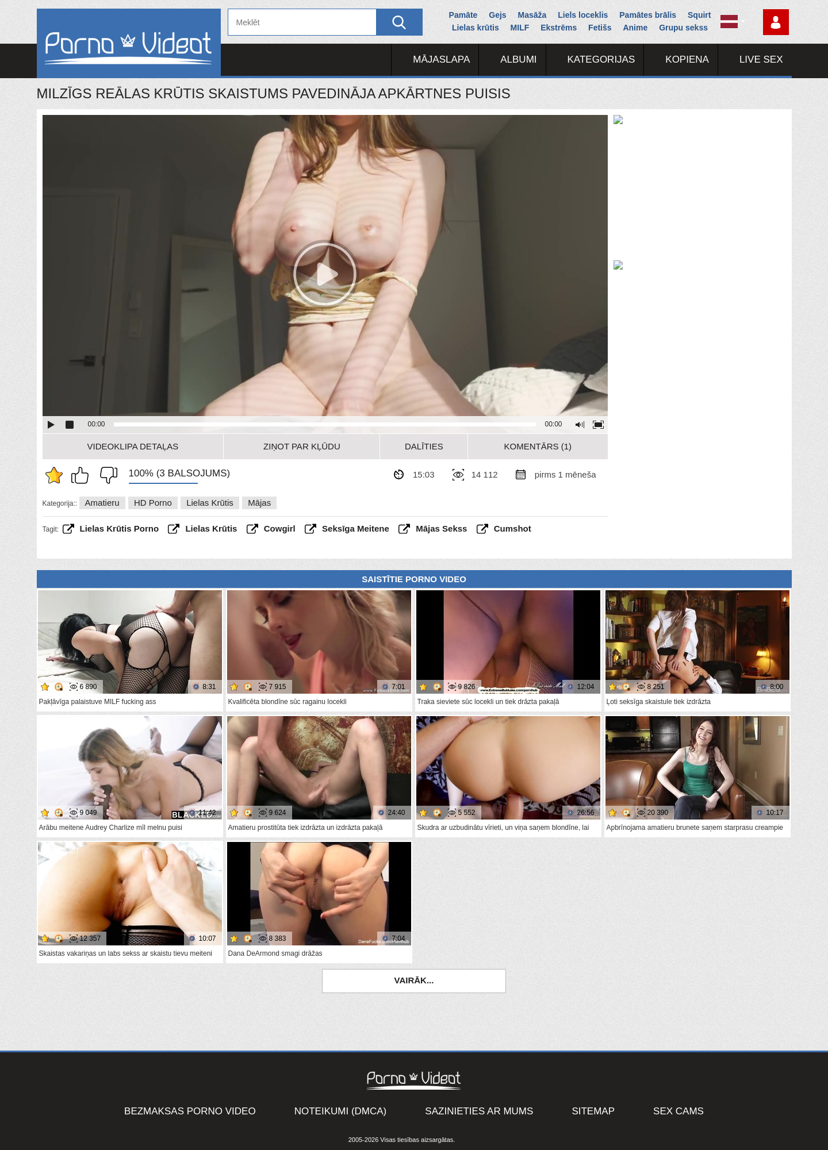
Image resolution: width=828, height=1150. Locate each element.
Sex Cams (678, 1111)
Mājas (259, 502)
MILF (520, 27)
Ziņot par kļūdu (301, 446)
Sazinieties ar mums (479, 1111)
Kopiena (687, 59)
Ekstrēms (558, 27)
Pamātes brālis (647, 15)
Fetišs (599, 27)
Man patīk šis (82, 475)
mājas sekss (441, 528)
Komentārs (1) (538, 446)
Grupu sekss (683, 27)
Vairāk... (414, 980)
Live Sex (761, 59)
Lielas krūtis (475, 27)
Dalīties (424, 446)
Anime (635, 27)
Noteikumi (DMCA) (340, 1111)
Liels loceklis (583, 15)
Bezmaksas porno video (190, 1111)
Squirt (699, 15)
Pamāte (463, 15)
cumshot (512, 528)
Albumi (518, 59)
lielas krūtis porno (119, 528)
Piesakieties (776, 22)
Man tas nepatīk (105, 475)
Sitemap (593, 1111)
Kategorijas (601, 59)
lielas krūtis (211, 528)
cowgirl (280, 528)
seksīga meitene (355, 528)
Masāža (532, 15)
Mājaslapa (441, 59)
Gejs (497, 15)
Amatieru (102, 502)
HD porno (153, 502)
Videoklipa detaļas (133, 446)
